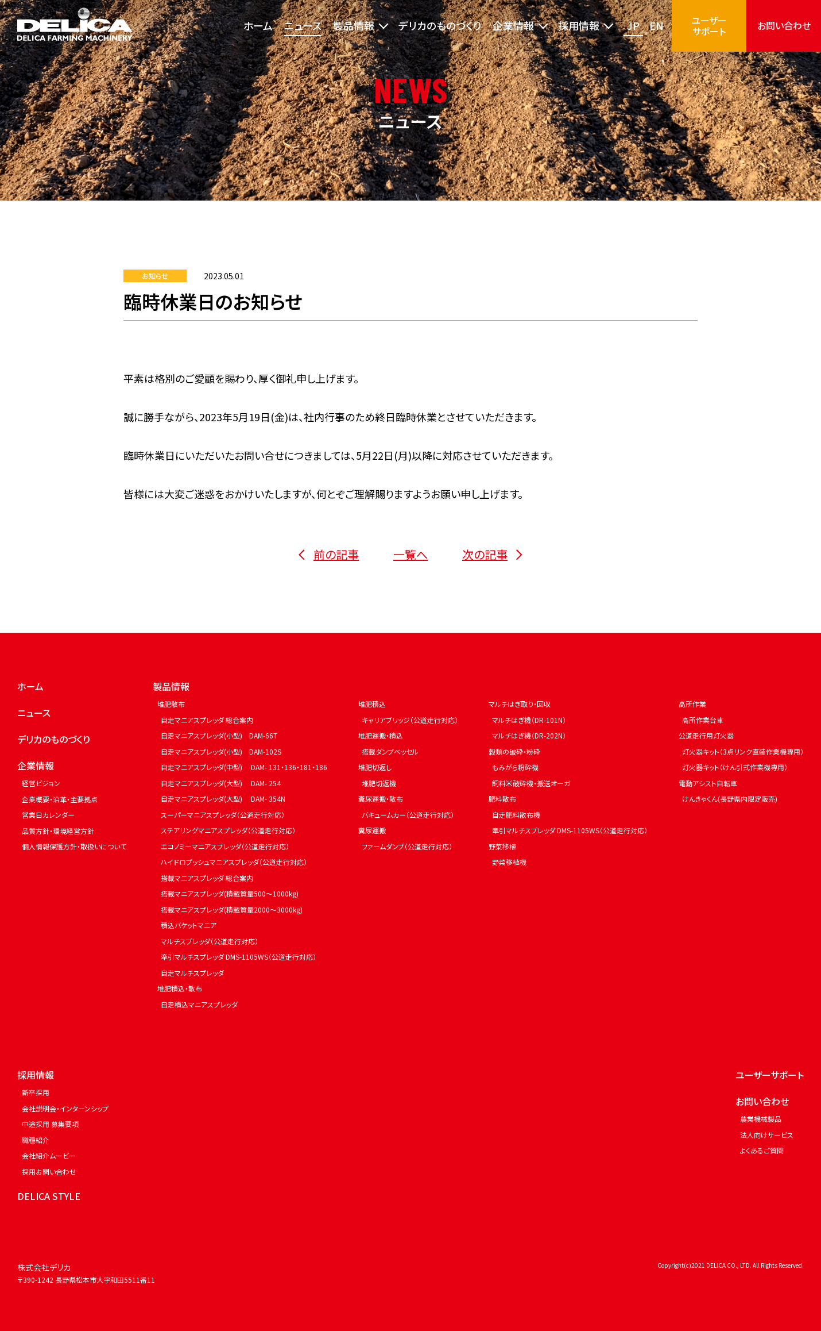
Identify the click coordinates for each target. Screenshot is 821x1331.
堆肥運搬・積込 (380, 735)
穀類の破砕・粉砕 (514, 751)
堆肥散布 (171, 704)
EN (656, 25)
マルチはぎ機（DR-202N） (529, 735)
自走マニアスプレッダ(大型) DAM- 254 (221, 783)
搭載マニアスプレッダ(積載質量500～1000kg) (230, 893)
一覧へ (410, 554)
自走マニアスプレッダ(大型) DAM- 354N (223, 798)
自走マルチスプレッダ (192, 973)
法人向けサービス (766, 1135)
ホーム (258, 25)
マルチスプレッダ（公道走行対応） (209, 941)
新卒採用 (35, 1092)
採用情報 (35, 1075)
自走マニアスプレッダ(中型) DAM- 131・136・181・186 (244, 767)
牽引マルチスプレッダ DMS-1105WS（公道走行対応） (238, 956)
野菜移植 (502, 846)
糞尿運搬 (372, 830)
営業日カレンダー (48, 815)
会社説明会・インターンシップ (65, 1108)
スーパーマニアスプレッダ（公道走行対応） (223, 815)
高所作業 (692, 704)
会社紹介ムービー (49, 1155)
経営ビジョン (41, 783)
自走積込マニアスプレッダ (199, 1004)
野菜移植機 (509, 862)
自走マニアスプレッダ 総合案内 (207, 720)
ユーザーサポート (709, 25)
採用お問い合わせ (49, 1171)
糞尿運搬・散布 (380, 798)
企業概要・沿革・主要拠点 (60, 799)
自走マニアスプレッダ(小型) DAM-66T (219, 735)
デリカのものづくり (439, 25)
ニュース (303, 25)
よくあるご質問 (762, 1150)
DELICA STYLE (48, 1196)
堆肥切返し (375, 767)
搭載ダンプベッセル (390, 751)
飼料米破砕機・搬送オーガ (531, 783)
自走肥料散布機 (516, 815)
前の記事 (329, 554)
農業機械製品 (760, 1119)
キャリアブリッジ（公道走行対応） (410, 720)
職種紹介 (35, 1140)
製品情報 (171, 686)
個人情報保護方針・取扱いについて (74, 846)
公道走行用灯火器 (706, 735)
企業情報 (35, 765)
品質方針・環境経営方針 (58, 831)
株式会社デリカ (44, 1267)
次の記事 (492, 554)
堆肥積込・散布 (179, 988)
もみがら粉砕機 (515, 767)
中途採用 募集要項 (50, 1124)
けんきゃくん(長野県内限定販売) (729, 798)
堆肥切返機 (379, 783)
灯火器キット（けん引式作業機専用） (735, 767)
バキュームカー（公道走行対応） (408, 815)
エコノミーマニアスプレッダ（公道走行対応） (225, 846)
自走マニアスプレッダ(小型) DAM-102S (221, 751)
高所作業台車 (702, 720)
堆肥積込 (372, 704)
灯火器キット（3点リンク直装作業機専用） (743, 751)
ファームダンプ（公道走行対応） (407, 846)
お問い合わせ (784, 25)
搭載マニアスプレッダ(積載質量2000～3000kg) (232, 909)
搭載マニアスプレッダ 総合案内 (207, 878)
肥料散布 (502, 798)
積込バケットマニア (188, 925)
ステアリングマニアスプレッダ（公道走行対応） (228, 830)
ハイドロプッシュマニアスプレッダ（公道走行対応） (234, 862)
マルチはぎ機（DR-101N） (529, 720)
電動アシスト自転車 (708, 783)
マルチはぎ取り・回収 (520, 704)
